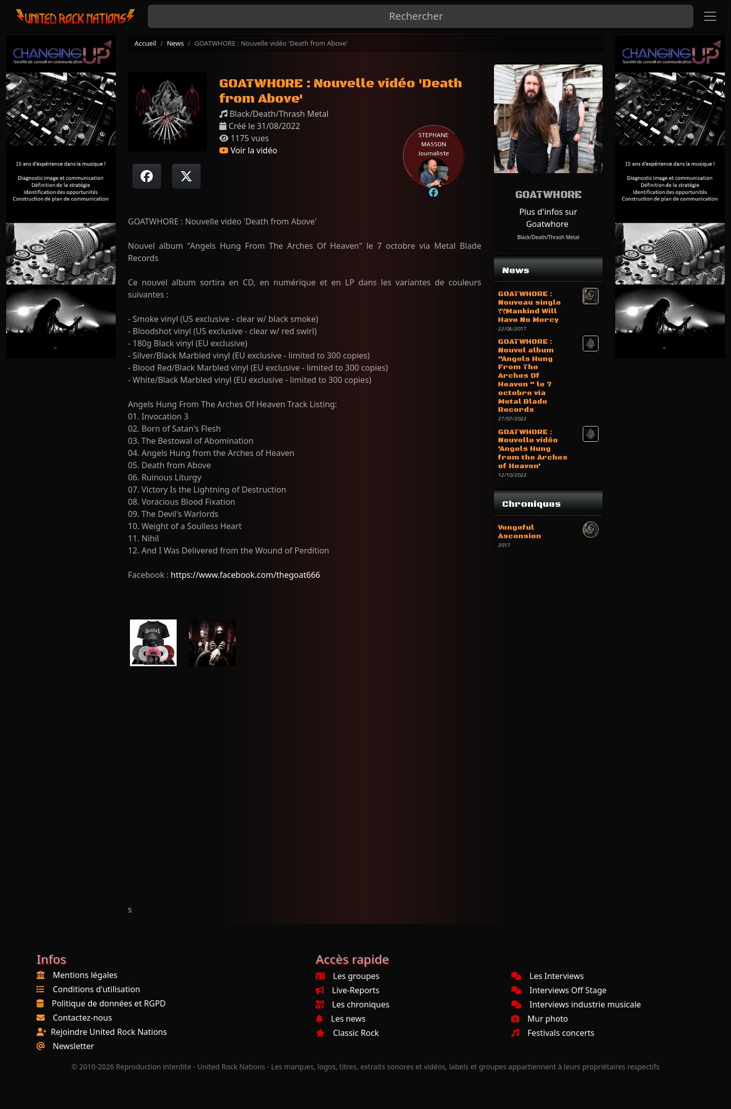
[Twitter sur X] (186, 176)
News (175, 43)
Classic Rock (347, 1032)
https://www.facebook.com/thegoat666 (245, 574)
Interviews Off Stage (559, 990)
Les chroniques (352, 1004)
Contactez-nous (82, 1017)
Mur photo (539, 1018)
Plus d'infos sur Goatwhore (548, 218)
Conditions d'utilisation (96, 989)
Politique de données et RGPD (109, 1003)
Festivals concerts (552, 1032)
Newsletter (73, 1046)
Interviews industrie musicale (576, 1004)
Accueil (145, 43)
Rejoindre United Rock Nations (109, 1031)
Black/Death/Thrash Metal (548, 237)
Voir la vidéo (248, 150)
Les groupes (347, 976)
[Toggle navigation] (710, 16)
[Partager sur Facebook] (146, 176)
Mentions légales (85, 975)
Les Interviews (547, 976)
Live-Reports (347, 990)
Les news (341, 1018)
